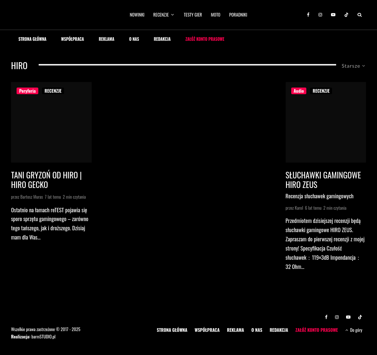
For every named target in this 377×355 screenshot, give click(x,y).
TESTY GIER (193, 14)
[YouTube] (333, 14)
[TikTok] (346, 14)
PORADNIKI (238, 14)
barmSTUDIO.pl (43, 336)
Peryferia (27, 91)
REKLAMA (106, 39)
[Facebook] (308, 14)
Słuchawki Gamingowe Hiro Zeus (323, 179)
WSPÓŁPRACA (72, 39)
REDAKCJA (162, 39)
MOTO (216, 14)
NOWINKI (137, 14)
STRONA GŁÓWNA (32, 39)
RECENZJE (161, 14)
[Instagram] (320, 14)
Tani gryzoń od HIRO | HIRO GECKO (46, 179)
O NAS (134, 39)
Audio (299, 91)
